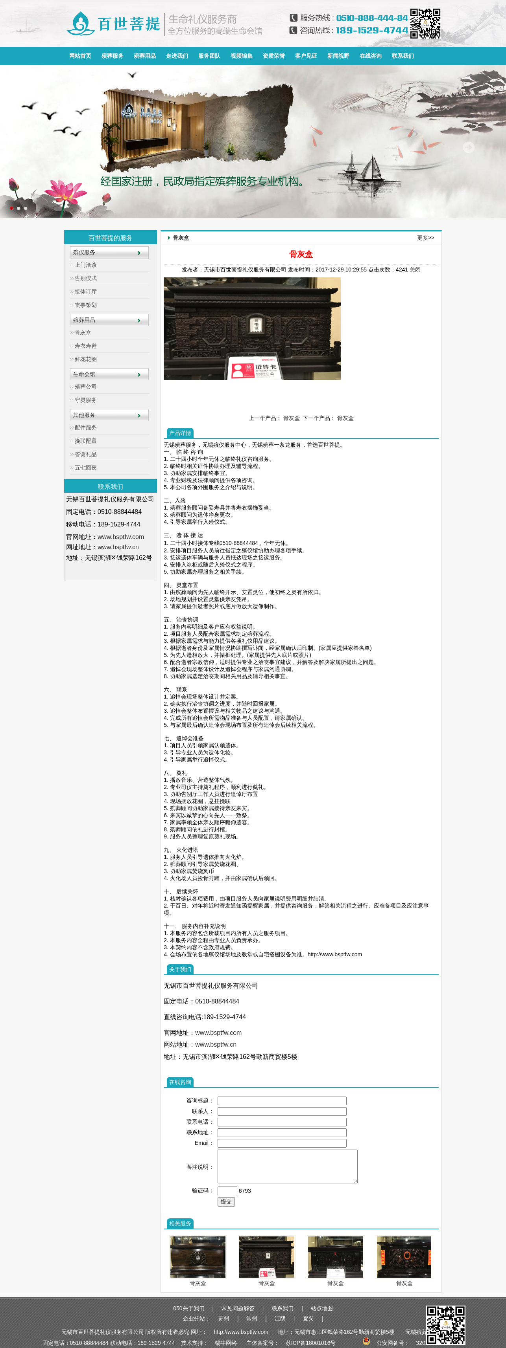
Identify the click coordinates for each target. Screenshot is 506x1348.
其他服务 (84, 415)
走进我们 (177, 56)
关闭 (415, 269)
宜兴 (308, 1318)
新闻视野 (338, 56)
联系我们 (403, 56)
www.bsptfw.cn (118, 547)
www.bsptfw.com (121, 537)
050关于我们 (188, 1308)
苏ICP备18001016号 (311, 1343)
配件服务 (86, 427)
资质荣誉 (274, 56)
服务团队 (209, 56)
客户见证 (306, 56)
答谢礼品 (86, 454)
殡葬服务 (113, 56)
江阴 (280, 1318)
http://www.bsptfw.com (241, 1332)
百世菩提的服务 (111, 238)
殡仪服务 (84, 252)
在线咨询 (371, 56)
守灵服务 (86, 400)
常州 (251, 1318)
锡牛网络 (226, 1343)
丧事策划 (86, 305)
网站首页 (80, 56)
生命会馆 (84, 374)
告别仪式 (86, 278)
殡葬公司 (86, 386)
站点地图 (322, 1308)
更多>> (425, 238)
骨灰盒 (83, 332)
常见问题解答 (238, 1308)
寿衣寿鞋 (86, 346)
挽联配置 (86, 441)
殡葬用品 (145, 56)
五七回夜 (86, 467)
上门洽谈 (86, 265)
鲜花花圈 (86, 359)
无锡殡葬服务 (421, 1332)
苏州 (223, 1318)
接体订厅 (86, 291)
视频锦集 (242, 56)
